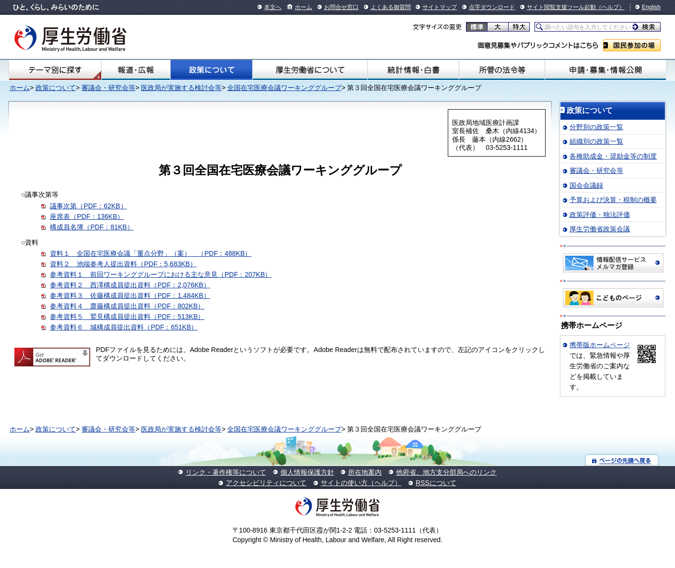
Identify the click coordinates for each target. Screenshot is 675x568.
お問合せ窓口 (341, 7)
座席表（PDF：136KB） (87, 216)
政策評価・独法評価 (600, 214)
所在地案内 (365, 472)
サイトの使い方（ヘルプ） (361, 483)
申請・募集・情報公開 (605, 70)
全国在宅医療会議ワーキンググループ (284, 87)
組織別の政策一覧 (596, 141)
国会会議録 (586, 185)
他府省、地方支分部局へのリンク (446, 472)
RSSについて (436, 483)
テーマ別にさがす (55, 70)
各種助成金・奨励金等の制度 (613, 156)
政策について (211, 70)
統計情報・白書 (413, 70)
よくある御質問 (391, 7)
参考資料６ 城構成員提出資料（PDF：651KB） (124, 327)
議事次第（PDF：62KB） (88, 206)
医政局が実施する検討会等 (181, 87)
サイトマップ (439, 7)
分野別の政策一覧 (596, 127)
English (651, 7)
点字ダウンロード (492, 7)
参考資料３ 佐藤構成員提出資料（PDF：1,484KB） (130, 295)
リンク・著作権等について (226, 472)
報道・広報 (136, 70)
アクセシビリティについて (266, 483)
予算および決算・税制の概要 (613, 200)
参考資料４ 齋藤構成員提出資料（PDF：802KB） (127, 306)
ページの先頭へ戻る (622, 460)
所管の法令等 (501, 70)
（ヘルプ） (610, 7)
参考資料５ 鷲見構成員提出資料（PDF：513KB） (127, 316)
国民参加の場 (632, 45)
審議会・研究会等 (108, 87)
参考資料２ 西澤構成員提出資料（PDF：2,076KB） (130, 285)
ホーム (303, 7)
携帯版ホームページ (600, 345)
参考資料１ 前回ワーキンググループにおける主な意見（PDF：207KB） (160, 274)
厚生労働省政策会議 (600, 229)
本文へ (272, 7)
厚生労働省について (310, 70)
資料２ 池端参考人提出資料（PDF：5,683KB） (123, 264)
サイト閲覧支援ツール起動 (561, 7)
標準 (476, 27)
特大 (519, 27)
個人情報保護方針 (307, 472)
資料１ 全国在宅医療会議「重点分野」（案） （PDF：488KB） (150, 253)
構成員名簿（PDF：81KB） (91, 227)
